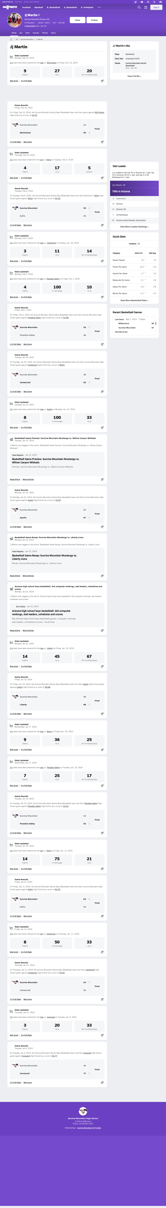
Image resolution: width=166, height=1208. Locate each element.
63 (84, 382)
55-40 (57, 198)
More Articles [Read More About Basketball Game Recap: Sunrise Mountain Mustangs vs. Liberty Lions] (28, 575)
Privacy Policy (66, 1171)
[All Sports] (99, 7)
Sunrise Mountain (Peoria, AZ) (37, 19)
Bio (21, 32)
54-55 (34, 115)
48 (84, 335)
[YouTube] (142, 2)
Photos (45, 32)
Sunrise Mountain (27, 39)
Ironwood (51, 1017)
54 (84, 125)
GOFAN (18, 2)
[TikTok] (136, 2)
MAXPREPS (8, 2)
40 (84, 216)
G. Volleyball (87, 7)
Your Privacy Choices (121, 1171)
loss (42, 62)
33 (84, 815)
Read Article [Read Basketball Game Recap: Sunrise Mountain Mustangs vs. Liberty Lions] (15, 575)
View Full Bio (134, 75)
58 (84, 696)
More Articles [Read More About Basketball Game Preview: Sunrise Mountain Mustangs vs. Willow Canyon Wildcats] (28, 479)
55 (84, 132)
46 (84, 1065)
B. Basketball (53, 7)
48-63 (62, 365)
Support (138, 1171)
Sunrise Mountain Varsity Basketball (136, 64)
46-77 (54, 1056)
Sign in (156, 7)
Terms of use (82, 1171)
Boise (49, 731)
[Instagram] (148, 2)
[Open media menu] (146, 7)
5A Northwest (122, 214)
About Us (26, 1171)
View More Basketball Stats (134, 300)
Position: (132, 243)
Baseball (38, 7)
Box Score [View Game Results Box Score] (28, 142)
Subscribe (52, 1171)
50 (84, 990)
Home (14, 32)
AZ (17, 39)
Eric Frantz (18, 606)
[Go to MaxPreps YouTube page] (74, 1160)
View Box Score (121, 331)
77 (84, 1073)
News (53, 32)
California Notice (99, 1171)
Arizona (119, 204)
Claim (77, 19)
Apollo (49, 409)
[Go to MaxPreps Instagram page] (83, 1160)
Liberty (50, 648)
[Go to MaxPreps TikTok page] (64, 1160)
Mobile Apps (39, 1171)
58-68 (47, 687)
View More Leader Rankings (134, 226)
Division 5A (121, 209)
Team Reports (17, 455)
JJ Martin (39, 39)
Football (26, 7)
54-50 (62, 973)
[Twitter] (154, 2)
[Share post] (102, 81)
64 (84, 899)
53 (84, 327)
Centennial (51, 243)
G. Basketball (70, 7)
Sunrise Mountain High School (83, 1113)
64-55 (57, 889)
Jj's (11, 62)
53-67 (58, 500)
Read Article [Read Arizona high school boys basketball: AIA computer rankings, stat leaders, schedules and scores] (15, 630)
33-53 (65, 806)
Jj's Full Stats (26, 80)
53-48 (65, 317)
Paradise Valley (53, 279)
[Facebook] (160, 2)
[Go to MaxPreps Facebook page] (102, 1160)
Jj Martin (32, 15)
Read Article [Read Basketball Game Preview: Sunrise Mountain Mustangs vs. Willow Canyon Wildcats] (15, 479)
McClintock (51, 62)
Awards (36, 32)
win (41, 159)
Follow (94, 19)
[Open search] (139, 7)
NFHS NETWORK (31, 2)
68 (84, 704)
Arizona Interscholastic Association (131, 220)
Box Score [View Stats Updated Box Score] (14, 80)
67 (84, 517)
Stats (27, 32)
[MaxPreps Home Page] (11, 39)
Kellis (49, 159)
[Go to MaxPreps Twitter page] (92, 1160)
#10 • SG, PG (35, 26)
